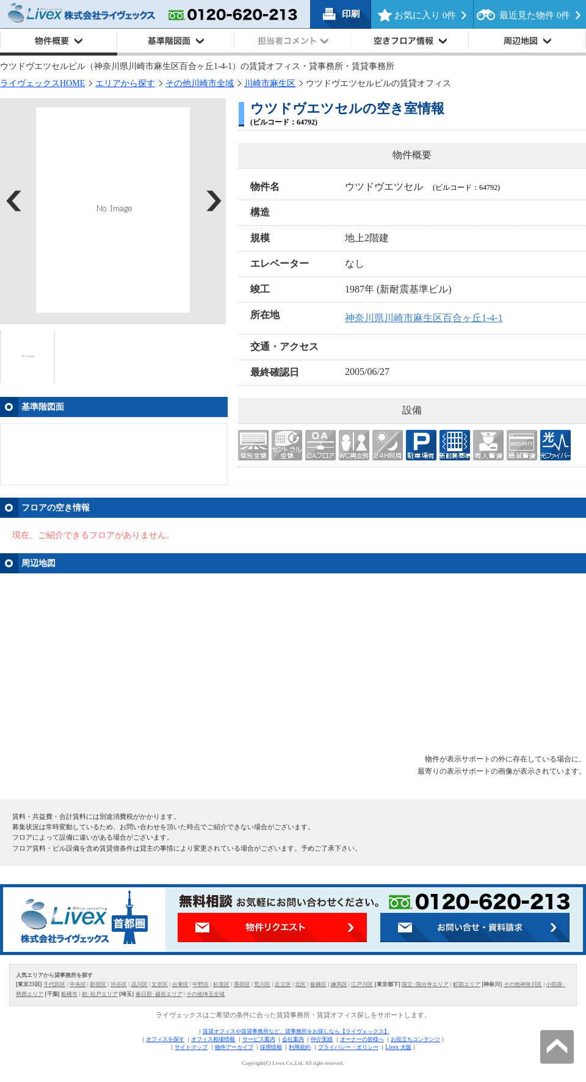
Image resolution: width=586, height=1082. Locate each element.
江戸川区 (362, 984)
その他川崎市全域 (199, 83)
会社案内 (293, 1039)
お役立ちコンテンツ (415, 1039)
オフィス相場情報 (213, 1039)
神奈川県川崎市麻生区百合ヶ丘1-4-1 (424, 318)
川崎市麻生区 (269, 83)
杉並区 (221, 984)
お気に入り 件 (425, 15)
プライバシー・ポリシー (348, 1047)
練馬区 (339, 984)
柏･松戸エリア (100, 994)
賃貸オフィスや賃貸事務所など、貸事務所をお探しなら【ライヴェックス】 (296, 1031)
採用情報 (271, 1047)
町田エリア (466, 984)
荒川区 (262, 984)
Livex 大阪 (398, 1047)
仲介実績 (322, 1039)
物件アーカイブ (234, 1047)
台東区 (180, 984)
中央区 (78, 984)
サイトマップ (191, 1047)
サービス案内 (258, 1039)
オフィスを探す (165, 1039)
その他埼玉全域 (205, 994)
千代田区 (54, 984)
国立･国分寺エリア (425, 984)
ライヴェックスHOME (42, 83)
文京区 (159, 984)
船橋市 (69, 994)
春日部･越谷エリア (159, 994)
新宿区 (98, 984)
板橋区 (318, 984)
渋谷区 (118, 984)
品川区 (139, 984)
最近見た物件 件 (534, 15)
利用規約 (300, 1047)
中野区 (200, 984)
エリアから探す (125, 83)
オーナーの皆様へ (362, 1039)
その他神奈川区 (523, 984)
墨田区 (242, 984)
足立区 (283, 984)
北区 (300, 984)
